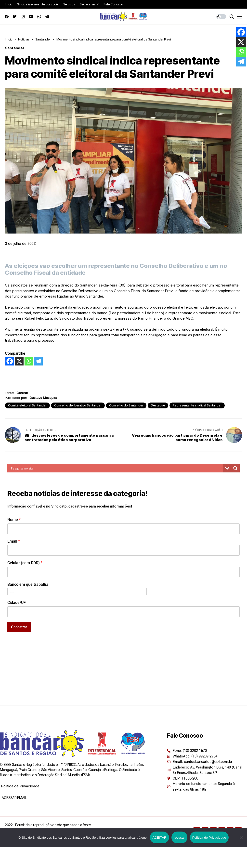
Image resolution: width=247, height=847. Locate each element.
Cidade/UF (16, 602)
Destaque (158, 405)
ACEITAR (159, 837)
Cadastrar (19, 627)
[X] (19, 361)
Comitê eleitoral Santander (27, 405)
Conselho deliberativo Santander (78, 405)
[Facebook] (9, 361)
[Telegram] (38, 361)
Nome (14, 519)
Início (8, 39)
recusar (179, 837)
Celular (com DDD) (24, 562)
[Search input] (116, 468)
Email (13, 541)
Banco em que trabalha (27, 584)
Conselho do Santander (126, 405)
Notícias (23, 39)
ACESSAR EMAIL (14, 797)
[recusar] (240, 837)
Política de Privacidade (20, 786)
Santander (43, 39)
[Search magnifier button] (235, 468)
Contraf (22, 393)
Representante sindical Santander (197, 405)
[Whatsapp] (29, 361)
